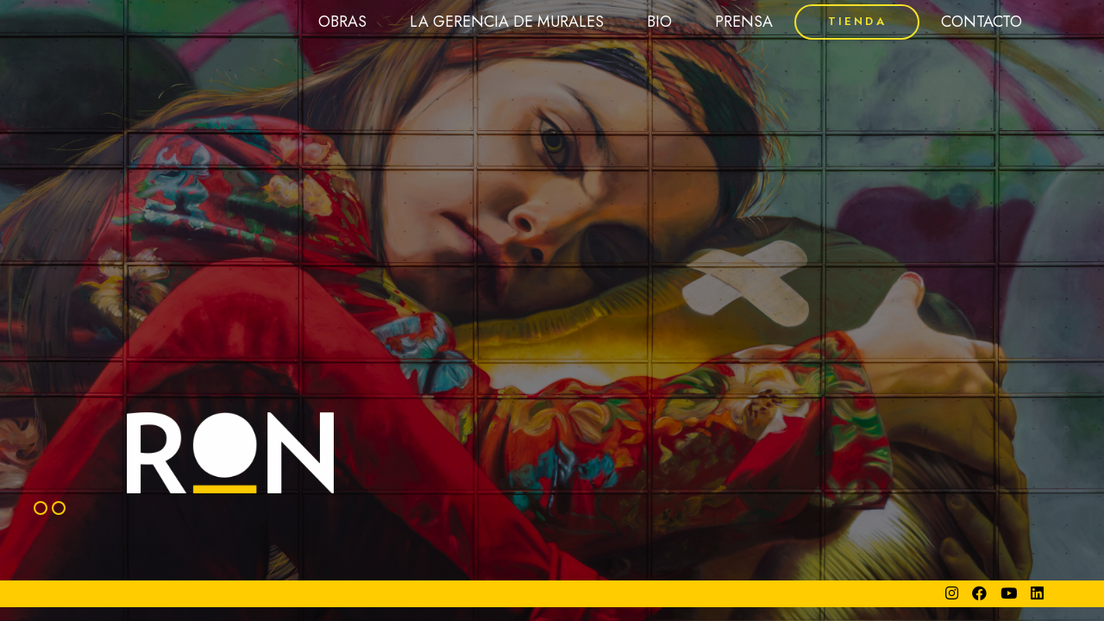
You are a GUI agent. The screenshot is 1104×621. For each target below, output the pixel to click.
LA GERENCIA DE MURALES (507, 21)
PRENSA (744, 21)
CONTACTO (981, 21)
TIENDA (857, 21)
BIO (659, 21)
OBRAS (342, 21)
